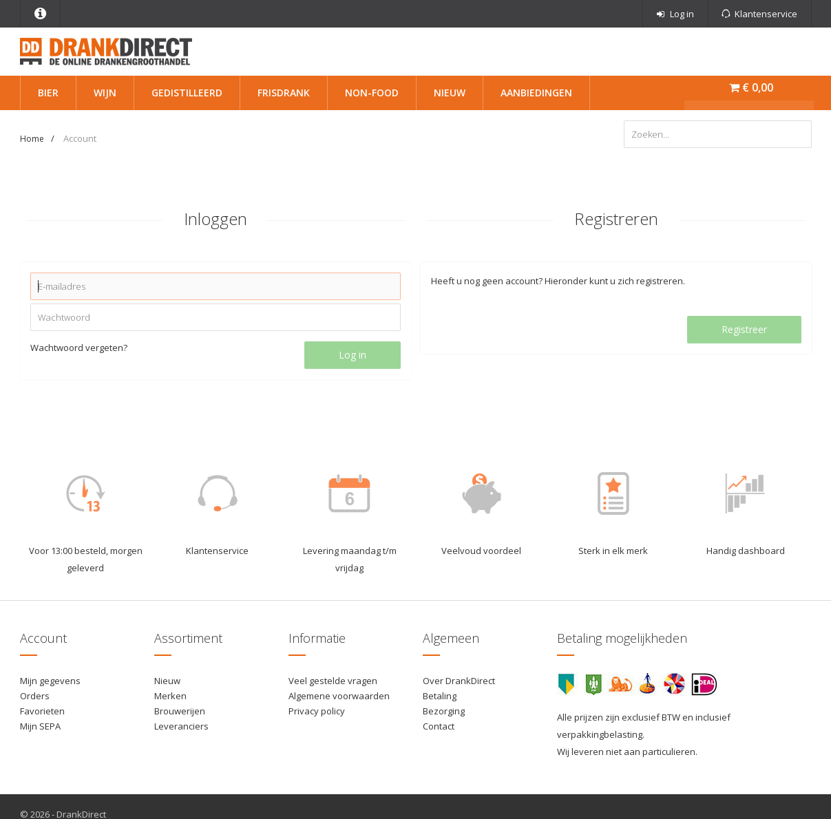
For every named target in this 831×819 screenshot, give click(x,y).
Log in (352, 354)
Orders (35, 696)
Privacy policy (316, 711)
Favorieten (42, 711)
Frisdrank (283, 92)
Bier (48, 92)
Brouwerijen (179, 711)
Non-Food (372, 92)
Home (32, 139)
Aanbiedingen (536, 92)
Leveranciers (181, 726)
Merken (170, 696)
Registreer (744, 329)
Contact (438, 726)
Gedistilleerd (186, 92)
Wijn (105, 92)
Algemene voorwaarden (339, 696)
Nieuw (449, 92)
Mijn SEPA (40, 726)
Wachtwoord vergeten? (78, 347)
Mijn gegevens (50, 680)
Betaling (439, 696)
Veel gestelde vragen (332, 680)
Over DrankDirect (459, 680)
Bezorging (444, 711)
